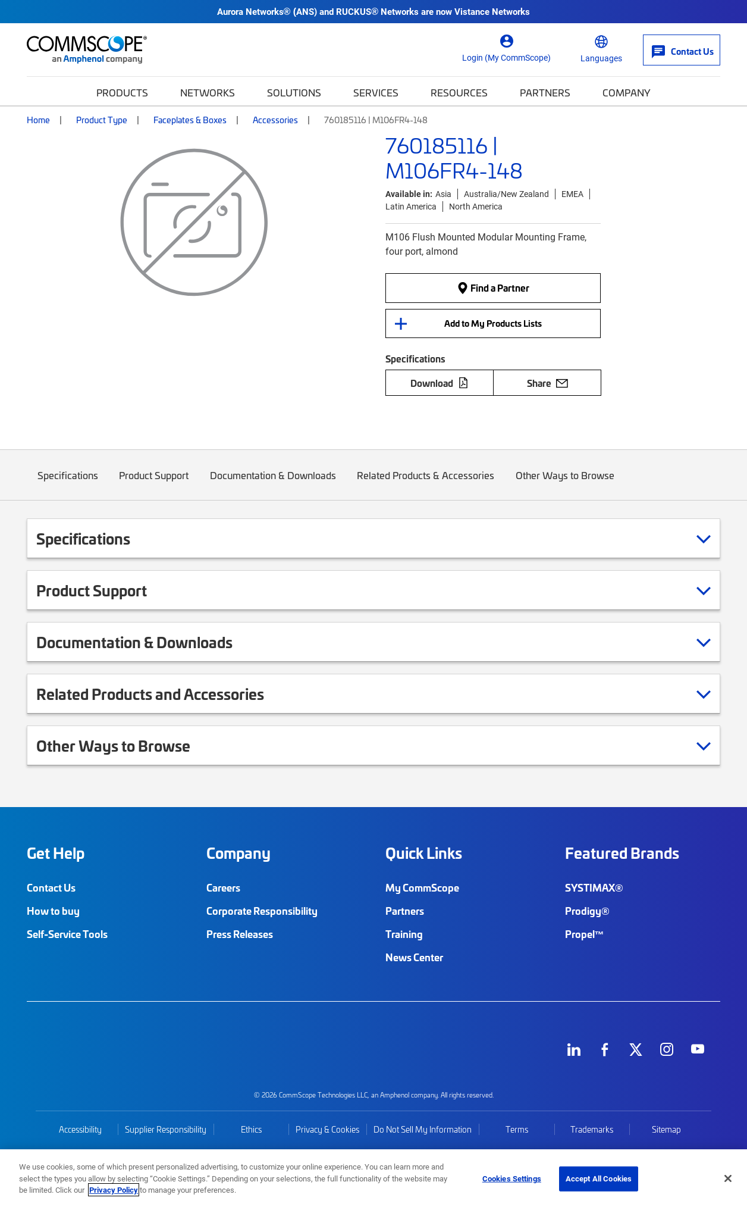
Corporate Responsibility (262, 911)
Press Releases (239, 934)
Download (439, 382)
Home (38, 120)
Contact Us (51, 887)
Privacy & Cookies (327, 1129)
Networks (207, 92)
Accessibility (80, 1129)
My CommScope (422, 887)
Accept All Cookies (599, 1178)
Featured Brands (622, 853)
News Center (414, 957)
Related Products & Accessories (426, 484)
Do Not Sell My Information (422, 1129)
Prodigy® (587, 911)
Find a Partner (493, 288)
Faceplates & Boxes (190, 120)
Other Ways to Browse (565, 484)
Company (626, 92)
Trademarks (591, 1129)
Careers (223, 887)
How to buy (53, 911)
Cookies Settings (511, 1178)
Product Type (101, 120)
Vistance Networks (492, 11)
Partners (545, 92)
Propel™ (584, 934)
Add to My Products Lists (493, 323)
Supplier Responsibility (165, 1129)
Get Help (55, 853)
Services (375, 92)
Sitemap (666, 1129)
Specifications (68, 484)
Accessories (275, 120)
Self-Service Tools (67, 934)
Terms (517, 1129)
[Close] (728, 1178)
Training (404, 934)
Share (547, 382)
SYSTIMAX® (594, 887)
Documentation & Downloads (273, 484)
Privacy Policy (113, 1189)
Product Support (154, 484)
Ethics (251, 1129)
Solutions (294, 92)
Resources (459, 92)
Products (122, 92)
